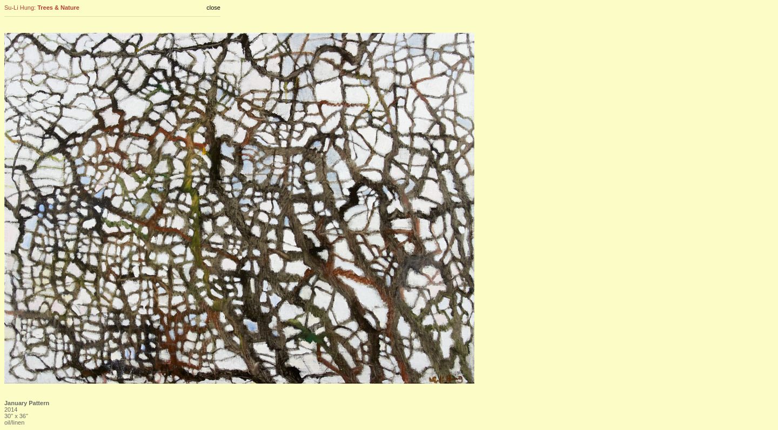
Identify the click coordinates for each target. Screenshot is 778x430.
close (213, 7)
